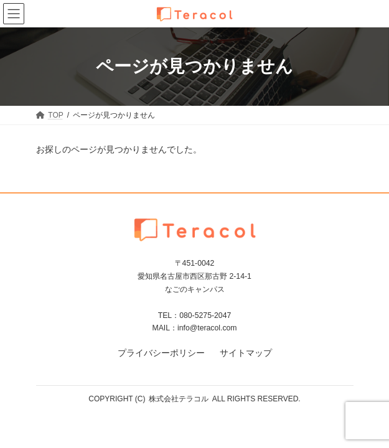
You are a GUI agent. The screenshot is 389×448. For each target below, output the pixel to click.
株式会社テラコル (179, 398)
